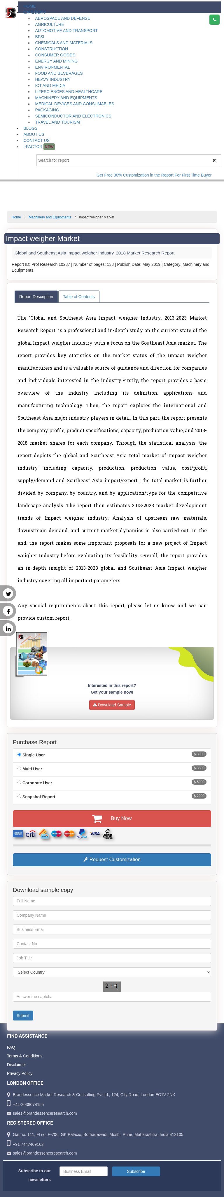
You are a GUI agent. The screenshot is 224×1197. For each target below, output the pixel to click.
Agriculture (49, 24)
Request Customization (112, 859)
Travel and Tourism (57, 122)
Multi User (32, 769)
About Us (33, 134)
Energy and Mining (56, 61)
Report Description (36, 296)
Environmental (52, 67)
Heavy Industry (52, 79)
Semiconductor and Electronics (73, 116)
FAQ (11, 1047)
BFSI (39, 36)
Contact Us (36, 140)
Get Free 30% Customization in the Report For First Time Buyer (159, 175)
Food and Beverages (59, 73)
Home (29, 6)
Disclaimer (16, 1064)
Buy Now (112, 818)
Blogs (30, 128)
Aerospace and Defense (62, 18)
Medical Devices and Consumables (74, 103)
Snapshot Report (38, 797)
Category (34, 12)
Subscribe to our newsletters (34, 1175)
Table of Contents (79, 296)
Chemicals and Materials (63, 42)
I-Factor (39, 146)
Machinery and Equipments (66, 97)
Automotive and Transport (66, 30)
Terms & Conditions (24, 1056)
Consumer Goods (55, 55)
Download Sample (112, 705)
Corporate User (37, 783)
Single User (33, 755)
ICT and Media (50, 85)
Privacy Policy (19, 1073)
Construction (51, 49)
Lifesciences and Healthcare (68, 91)
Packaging (47, 110)
